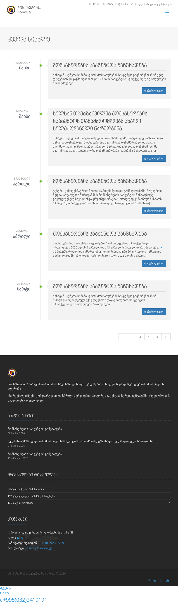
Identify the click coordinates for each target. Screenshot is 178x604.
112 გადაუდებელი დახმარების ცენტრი (31, 496)
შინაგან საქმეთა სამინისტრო (26, 489)
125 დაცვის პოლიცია (20, 502)
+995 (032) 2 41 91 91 (51, 543)
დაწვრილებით (154, 91)
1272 (6, 593)
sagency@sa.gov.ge (38, 548)
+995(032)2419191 (25, 599)
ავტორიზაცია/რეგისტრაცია (155, 4)
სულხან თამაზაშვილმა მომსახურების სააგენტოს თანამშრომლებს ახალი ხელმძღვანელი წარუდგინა (80, 441)
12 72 (20, 538)
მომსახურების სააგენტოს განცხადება (35, 429)
